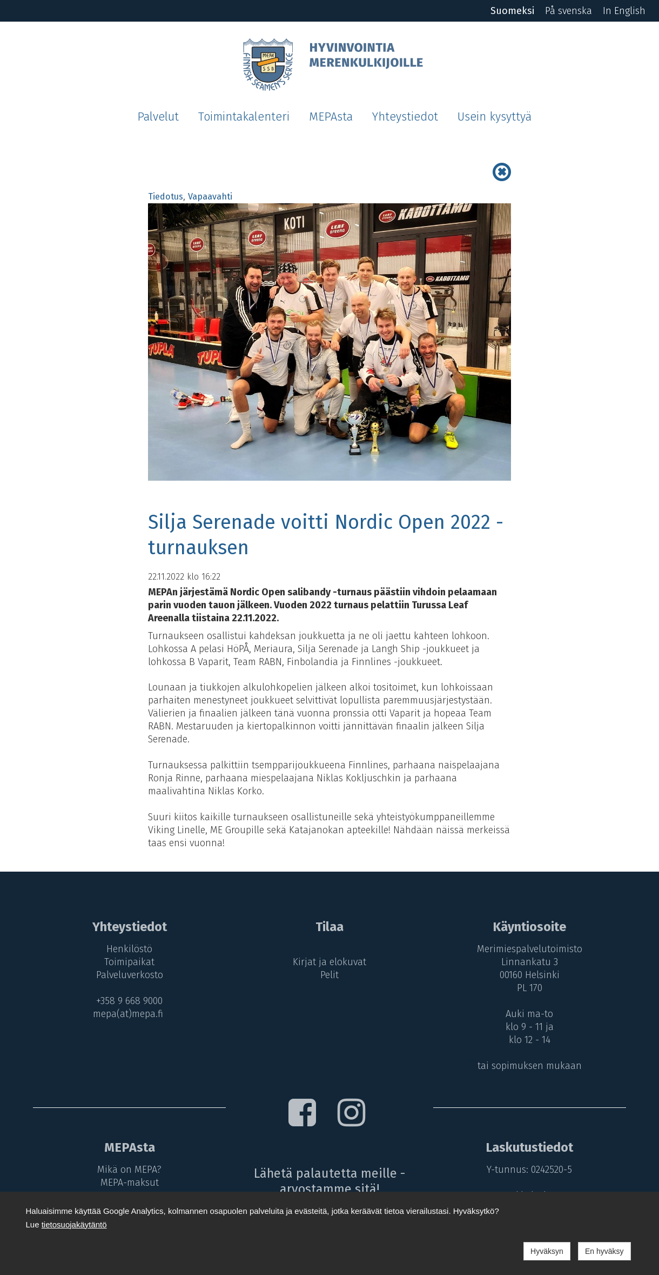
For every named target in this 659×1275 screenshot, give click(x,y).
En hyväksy (604, 1251)
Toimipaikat (129, 962)
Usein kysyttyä (495, 117)
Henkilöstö (129, 949)
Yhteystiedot (405, 117)
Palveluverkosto (129, 975)
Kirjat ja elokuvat (329, 962)
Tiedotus (165, 196)
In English (624, 11)
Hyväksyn (546, 1251)
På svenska (568, 11)
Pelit (329, 975)
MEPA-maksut (129, 1182)
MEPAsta (331, 117)
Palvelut (158, 117)
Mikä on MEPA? (129, 1170)
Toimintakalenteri (244, 117)
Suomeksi (512, 11)
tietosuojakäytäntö (74, 1224)
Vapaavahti (210, 196)
